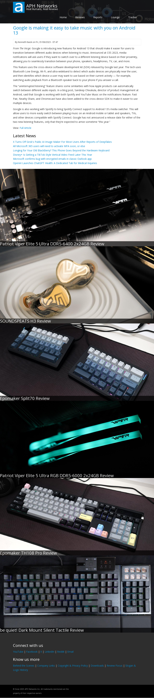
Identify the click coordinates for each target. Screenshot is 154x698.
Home (63, 17)
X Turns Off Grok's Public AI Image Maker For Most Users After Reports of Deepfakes (62, 141)
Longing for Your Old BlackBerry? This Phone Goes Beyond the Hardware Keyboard (61, 150)
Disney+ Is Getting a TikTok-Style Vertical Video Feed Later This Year (52, 154)
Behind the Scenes (23, 665)
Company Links (46, 665)
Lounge (115, 17)
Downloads (97, 665)
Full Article (25, 128)
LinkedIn (49, 651)
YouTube (18, 651)
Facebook (32, 651)
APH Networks (41, 6)
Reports (97, 17)
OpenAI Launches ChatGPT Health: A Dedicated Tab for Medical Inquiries (55, 163)
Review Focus (114, 665)
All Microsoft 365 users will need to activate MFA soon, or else (49, 146)
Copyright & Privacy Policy (73, 665)
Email (70, 651)
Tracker (132, 17)
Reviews (80, 17)
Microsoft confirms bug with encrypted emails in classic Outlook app (52, 158)
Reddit (60, 651)
